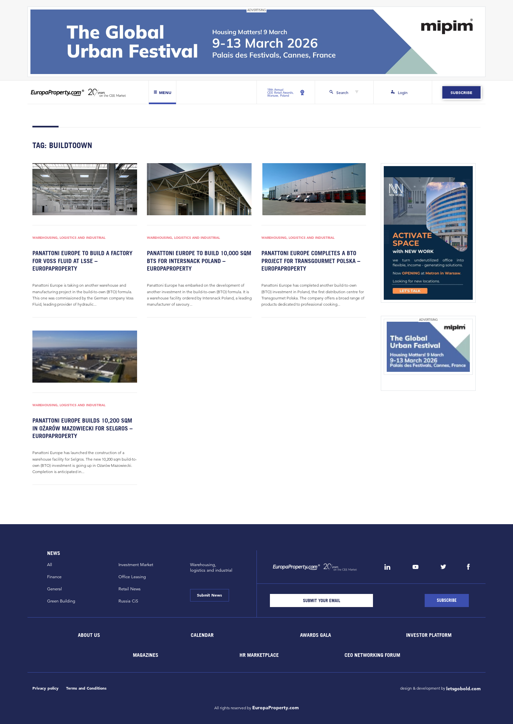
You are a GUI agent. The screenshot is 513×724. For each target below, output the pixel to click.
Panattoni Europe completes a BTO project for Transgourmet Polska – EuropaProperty (310, 261)
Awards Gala (315, 635)
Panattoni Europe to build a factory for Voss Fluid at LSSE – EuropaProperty (82, 261)
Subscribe (461, 92)
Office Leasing (132, 577)
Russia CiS (128, 601)
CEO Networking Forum (372, 655)
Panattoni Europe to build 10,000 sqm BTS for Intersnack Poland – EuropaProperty (199, 261)
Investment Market (135, 564)
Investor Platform (428, 635)
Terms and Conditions (86, 688)
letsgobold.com (463, 689)
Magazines (145, 655)
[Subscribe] (447, 600)
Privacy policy (45, 688)
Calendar (202, 635)
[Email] (321, 600)
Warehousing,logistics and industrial (211, 567)
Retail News (129, 589)
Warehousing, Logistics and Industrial (68, 237)
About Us (89, 635)
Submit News (209, 595)
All (49, 564)
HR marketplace (259, 655)
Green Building (61, 601)
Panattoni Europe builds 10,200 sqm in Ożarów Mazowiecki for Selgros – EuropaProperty (82, 428)
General (54, 589)
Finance (54, 577)
